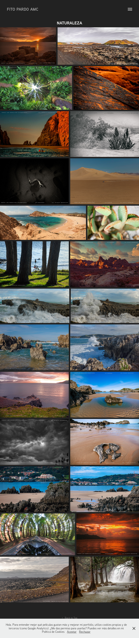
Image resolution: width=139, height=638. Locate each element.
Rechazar (84, 631)
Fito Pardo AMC (22, 9)
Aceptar (72, 631)
